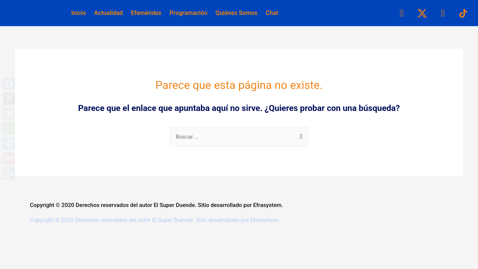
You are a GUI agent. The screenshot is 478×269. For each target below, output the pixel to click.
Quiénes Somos (236, 12)
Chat (272, 12)
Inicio (78, 12)
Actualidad (108, 12)
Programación (188, 12)
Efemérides (146, 12)
